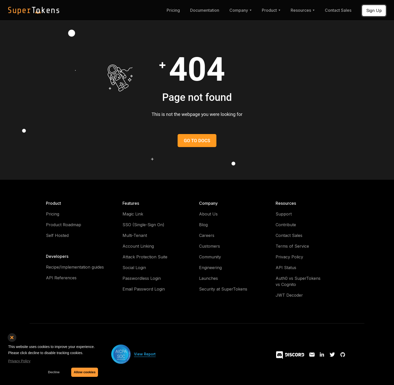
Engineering (210, 267)
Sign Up (374, 10)
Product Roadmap (63, 224)
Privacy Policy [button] (19, 361)
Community (210, 256)
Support (284, 213)
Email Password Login (143, 289)
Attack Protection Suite (144, 256)
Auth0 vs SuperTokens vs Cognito (298, 281)
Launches (208, 278)
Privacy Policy (289, 256)
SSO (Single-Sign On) (143, 224)
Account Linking (138, 246)
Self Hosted (57, 235)
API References (61, 277)
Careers (206, 235)
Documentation (204, 10)
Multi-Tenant (134, 235)
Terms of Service (292, 246)
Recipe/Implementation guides (75, 267)
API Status (286, 267)
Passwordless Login (141, 278)
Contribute (286, 224)
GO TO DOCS (197, 140)
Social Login (134, 267)
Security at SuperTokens (223, 289)
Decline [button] (54, 372)
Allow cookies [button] (84, 372)
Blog (203, 224)
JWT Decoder (289, 295)
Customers (209, 246)
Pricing (173, 10)
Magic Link (132, 213)
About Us (208, 213)
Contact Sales (338, 10)
